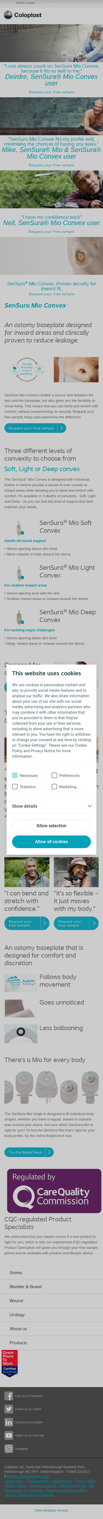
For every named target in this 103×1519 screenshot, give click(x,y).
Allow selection (51, 825)
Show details (24, 806)
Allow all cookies (51, 841)
